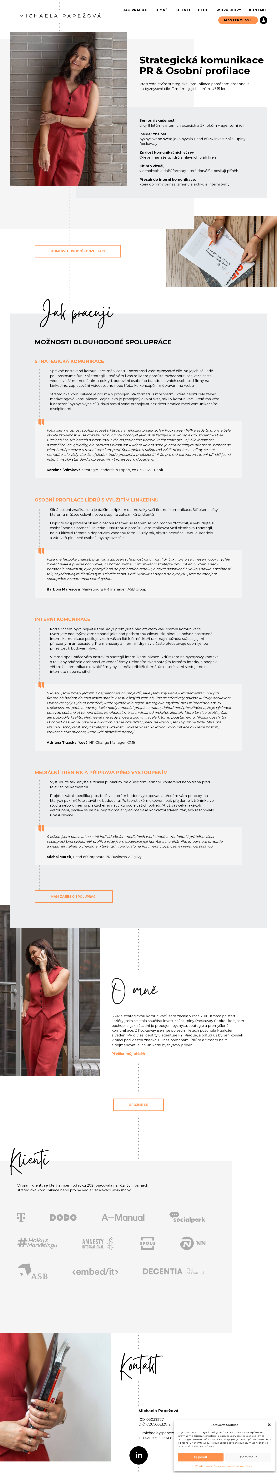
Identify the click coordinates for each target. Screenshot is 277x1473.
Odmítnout (248, 1457)
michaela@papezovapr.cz (164, 1433)
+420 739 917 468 (157, 1438)
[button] (269, 1425)
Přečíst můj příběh (128, 1054)
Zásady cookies (203, 1466)
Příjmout (200, 1457)
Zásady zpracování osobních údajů (233, 1466)
